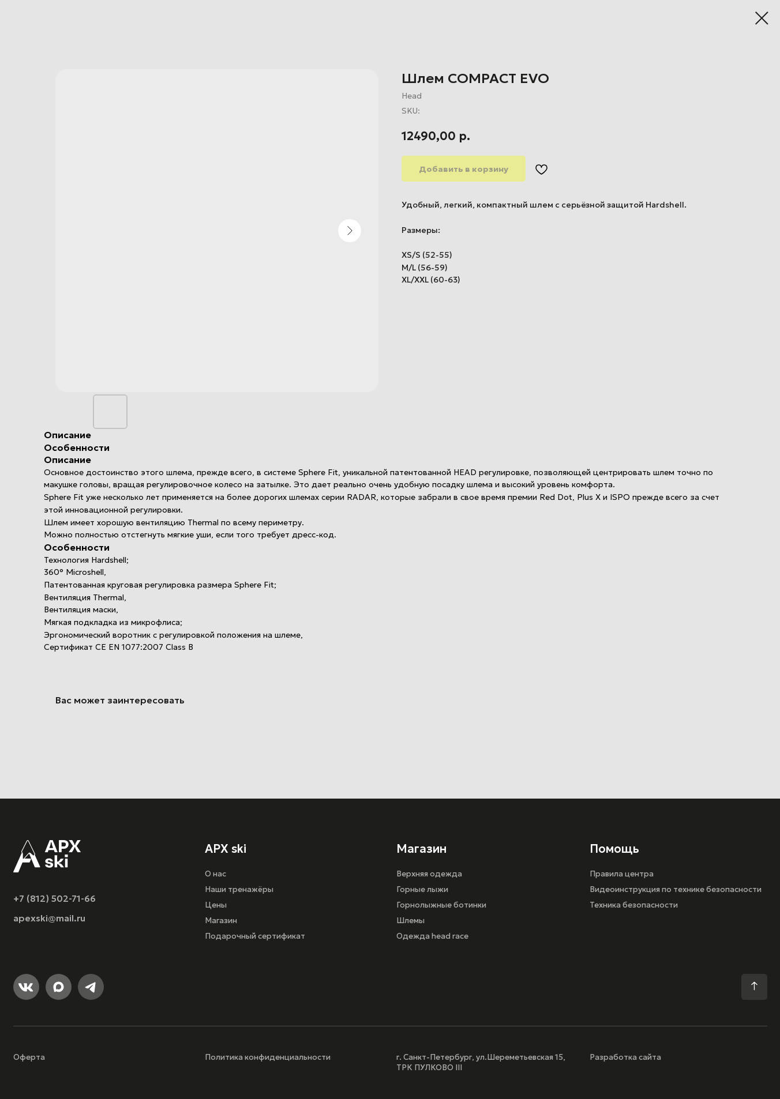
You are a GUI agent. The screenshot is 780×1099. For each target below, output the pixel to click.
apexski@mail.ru (49, 918)
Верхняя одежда (429, 874)
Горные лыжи (422, 889)
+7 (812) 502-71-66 (54, 898)
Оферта (29, 1057)
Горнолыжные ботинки (441, 905)
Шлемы (410, 920)
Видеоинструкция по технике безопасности (676, 889)
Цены (216, 905)
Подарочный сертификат (255, 936)
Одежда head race (432, 936)
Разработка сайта (625, 1057)
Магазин (221, 920)
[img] (47, 856)
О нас (215, 874)
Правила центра (622, 874)
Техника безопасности (634, 905)
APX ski (225, 848)
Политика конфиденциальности (268, 1057)
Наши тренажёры (239, 889)
